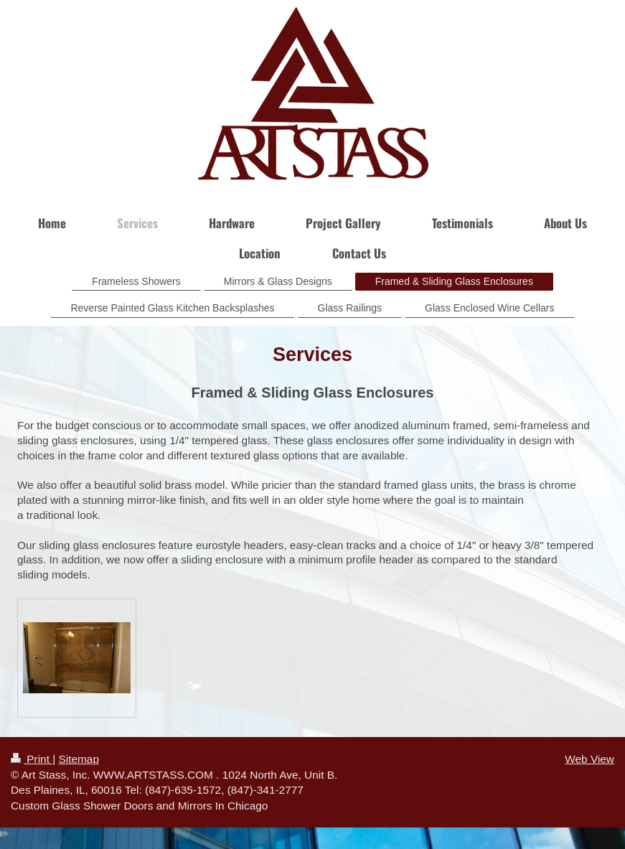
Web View (589, 759)
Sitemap (78, 759)
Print (31, 759)
